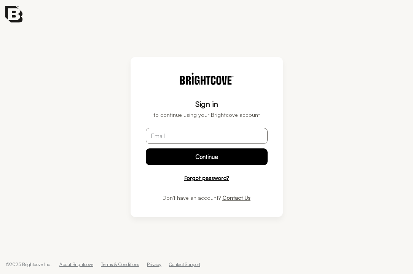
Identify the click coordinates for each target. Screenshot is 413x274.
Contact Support (184, 264)
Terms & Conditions (120, 264)
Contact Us (236, 197)
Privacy (154, 264)
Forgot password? (206, 178)
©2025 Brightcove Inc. (29, 264)
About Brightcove (76, 264)
